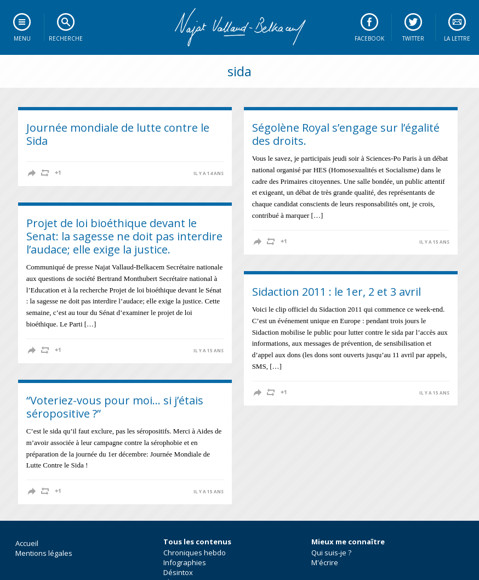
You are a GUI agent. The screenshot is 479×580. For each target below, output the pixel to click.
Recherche (66, 38)
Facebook (369, 38)
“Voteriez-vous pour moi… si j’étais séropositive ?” (114, 407)
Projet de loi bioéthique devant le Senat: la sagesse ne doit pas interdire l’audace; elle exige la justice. (124, 236)
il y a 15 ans (434, 242)
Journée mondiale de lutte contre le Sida (117, 134)
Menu (22, 38)
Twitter (413, 38)
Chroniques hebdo (194, 553)
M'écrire (324, 562)
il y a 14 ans (208, 173)
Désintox (178, 572)
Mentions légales (43, 553)
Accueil (26, 543)
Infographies (184, 562)
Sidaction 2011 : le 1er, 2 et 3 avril (336, 291)
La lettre (457, 38)
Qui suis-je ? (331, 553)
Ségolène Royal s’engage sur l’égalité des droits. (346, 134)
